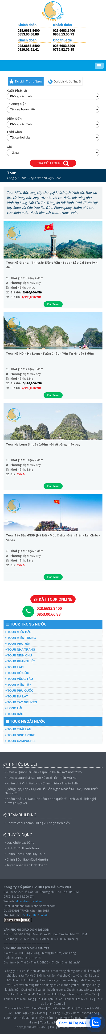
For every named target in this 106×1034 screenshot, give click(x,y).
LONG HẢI (13, 708)
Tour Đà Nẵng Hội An (61, 1008)
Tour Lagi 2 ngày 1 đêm (30, 1013)
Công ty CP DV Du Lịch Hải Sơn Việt (29, 178)
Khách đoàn (27, 25)
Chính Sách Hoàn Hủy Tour (25, 854)
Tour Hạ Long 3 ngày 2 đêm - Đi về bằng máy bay (43, 444)
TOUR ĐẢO (14, 714)
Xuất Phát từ (17, 90)
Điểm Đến (14, 118)
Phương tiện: (19, 283)
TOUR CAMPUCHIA (20, 741)
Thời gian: (17, 278)
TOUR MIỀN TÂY (18, 684)
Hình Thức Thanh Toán (22, 848)
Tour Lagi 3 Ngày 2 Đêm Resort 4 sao (72, 1013)
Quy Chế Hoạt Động (19, 842)
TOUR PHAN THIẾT (20, 661)
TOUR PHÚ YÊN (17, 643)
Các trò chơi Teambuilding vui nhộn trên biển (37, 823)
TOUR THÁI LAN (18, 729)
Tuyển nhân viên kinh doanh (26, 865)
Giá (9, 146)
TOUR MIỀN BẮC (18, 632)
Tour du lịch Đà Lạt (49, 999)
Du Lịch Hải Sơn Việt (36, 915)
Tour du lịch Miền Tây (79, 999)
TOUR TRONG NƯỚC (26, 624)
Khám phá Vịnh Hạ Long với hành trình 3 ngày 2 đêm (42, 783)
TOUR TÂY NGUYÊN (21, 702)
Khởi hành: (18, 287)
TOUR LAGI (14, 667)
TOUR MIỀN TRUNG (20, 638)
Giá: (13, 474)
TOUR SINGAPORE (20, 735)
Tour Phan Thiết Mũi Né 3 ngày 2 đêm (28, 1017)
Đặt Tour (53, 304)
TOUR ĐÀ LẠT (16, 696)
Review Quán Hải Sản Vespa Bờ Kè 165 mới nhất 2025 (43, 772)
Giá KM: (15, 297)
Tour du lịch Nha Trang (19, 999)
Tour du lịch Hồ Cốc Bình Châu (25, 1008)
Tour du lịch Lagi (54, 994)
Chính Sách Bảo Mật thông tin (26, 859)
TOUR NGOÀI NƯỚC (25, 721)
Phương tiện (17, 103)
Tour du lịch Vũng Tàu (83, 994)
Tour (11, 173)
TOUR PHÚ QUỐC (19, 690)
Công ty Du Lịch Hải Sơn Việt (23, 971)
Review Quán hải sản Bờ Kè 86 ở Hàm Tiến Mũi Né (41, 778)
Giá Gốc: (16, 292)
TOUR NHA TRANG (20, 649)
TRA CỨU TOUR (53, 163)
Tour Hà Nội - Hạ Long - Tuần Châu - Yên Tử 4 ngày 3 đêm (50, 353)
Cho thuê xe (62, 40)
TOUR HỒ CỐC (17, 673)
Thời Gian (14, 131)
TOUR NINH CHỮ (18, 655)
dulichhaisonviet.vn (29, 901)
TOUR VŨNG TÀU (19, 679)
